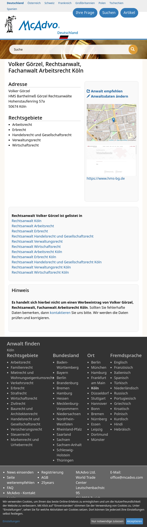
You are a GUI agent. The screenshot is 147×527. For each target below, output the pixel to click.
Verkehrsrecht (22, 383)
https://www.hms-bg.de (106, 178)
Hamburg (64, 393)
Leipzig (96, 429)
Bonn (95, 408)
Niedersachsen (69, 413)
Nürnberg (99, 419)
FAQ (10, 487)
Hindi (118, 424)
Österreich (34, 3)
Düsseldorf (100, 393)
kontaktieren (60, 312)
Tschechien (116, 3)
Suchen (109, 12)
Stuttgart (98, 398)
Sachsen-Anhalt (69, 444)
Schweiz (49, 3)
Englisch (120, 362)
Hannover (99, 403)
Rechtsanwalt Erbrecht (30, 231)
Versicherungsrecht (26, 429)
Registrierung (52, 472)
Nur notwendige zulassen (107, 521)
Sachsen (63, 439)
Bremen (63, 388)
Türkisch (120, 383)
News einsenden (20, 472)
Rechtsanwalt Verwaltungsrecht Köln (41, 267)
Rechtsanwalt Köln (26, 220)
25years (47, 482)
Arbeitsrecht (20, 362)
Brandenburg (67, 383)
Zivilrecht (18, 403)
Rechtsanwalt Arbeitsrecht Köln (37, 251)
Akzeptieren (134, 521)
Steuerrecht (20, 434)
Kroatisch (121, 408)
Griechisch (122, 403)
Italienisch (122, 372)
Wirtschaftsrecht (24, 398)
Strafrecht (19, 393)
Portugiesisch (125, 398)
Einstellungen (11, 521)
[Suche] (133, 49)
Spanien (12, 9)
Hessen (63, 398)
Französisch (123, 367)
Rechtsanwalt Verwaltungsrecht (37, 241)
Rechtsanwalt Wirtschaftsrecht (36, 246)
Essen (95, 424)
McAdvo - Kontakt (21, 493)
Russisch (121, 393)
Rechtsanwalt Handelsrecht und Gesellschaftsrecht (52, 236)
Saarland (64, 434)
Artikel (129, 12)
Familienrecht (22, 367)
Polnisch (121, 413)
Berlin (61, 377)
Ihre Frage (85, 12)
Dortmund (99, 434)
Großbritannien (85, 3)
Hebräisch (122, 429)
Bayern (62, 372)
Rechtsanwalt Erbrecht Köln (34, 257)
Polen (102, 3)
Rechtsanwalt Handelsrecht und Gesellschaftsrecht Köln (57, 262)
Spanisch (121, 377)
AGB (44, 477)
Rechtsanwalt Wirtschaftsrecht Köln (40, 272)
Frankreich (65, 3)
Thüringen (65, 460)
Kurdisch (121, 419)
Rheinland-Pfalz (69, 429)
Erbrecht (17, 388)
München (98, 367)
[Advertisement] (46, 174)
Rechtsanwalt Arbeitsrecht (33, 226)
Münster (98, 439)
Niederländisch (126, 388)
